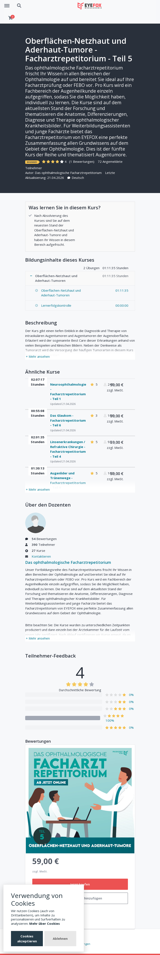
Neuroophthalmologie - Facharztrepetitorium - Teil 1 (68, 391)
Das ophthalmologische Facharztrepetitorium (68, 172)
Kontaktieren (41, 556)
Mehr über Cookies (44, 923)
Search (19, 6)
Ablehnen (60, 938)
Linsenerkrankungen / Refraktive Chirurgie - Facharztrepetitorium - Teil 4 (68, 449)
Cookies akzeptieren (27, 938)
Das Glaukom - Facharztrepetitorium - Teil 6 (68, 420)
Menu (8, 3)
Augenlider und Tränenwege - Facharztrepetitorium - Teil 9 (68, 480)
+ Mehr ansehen (38, 356)
